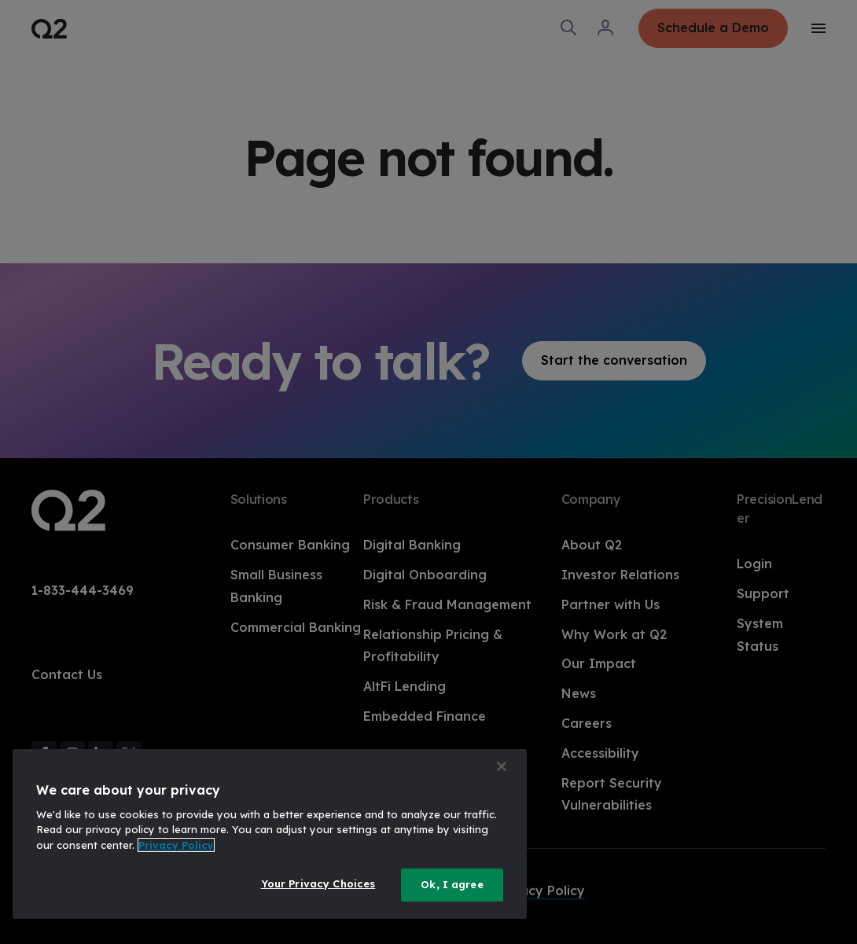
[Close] (501, 766)
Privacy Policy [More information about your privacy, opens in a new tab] (176, 845)
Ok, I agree (452, 884)
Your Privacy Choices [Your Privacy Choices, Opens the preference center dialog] (318, 883)
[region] (270, 834)
